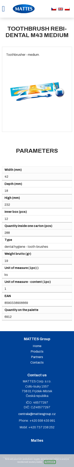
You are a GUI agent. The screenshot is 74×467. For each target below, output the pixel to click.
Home (37, 346)
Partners (37, 357)
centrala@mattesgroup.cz (37, 414)
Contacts (37, 362)
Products (37, 351)
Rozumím (49, 462)
